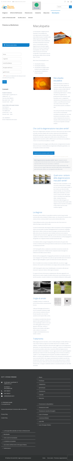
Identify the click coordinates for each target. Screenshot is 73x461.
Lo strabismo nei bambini (10, 441)
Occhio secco (22, 17)
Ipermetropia (42, 387)
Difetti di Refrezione (16, 13)
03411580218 (7, 391)
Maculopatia (55, 13)
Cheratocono (28, 13)
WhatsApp (36, 6)
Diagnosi (5, 13)
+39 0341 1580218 (6, 1)
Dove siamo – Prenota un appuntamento (57, 458)
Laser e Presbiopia (43, 414)
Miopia (40, 377)
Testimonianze (7, 448)
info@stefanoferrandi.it (19, 1)
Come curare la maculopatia (10, 437)
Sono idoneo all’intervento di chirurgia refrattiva (15, 444)
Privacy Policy (11, 77)
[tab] (43, 153)
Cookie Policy (4, 418)
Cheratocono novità (43, 407)
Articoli (30, 17)
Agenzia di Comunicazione (24, 458)
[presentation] (43, 153)
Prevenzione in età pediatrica (46, 404)
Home (44, 458)
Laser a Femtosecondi (8, 17)
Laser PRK (41, 421)
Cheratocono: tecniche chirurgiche (47, 411)
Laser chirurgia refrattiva (45, 425)
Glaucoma (46, 13)
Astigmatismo (42, 384)
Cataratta (38, 13)
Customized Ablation (44, 418)
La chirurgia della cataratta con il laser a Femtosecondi (17, 430)
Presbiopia (41, 380)
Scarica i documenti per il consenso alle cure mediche (14, 409)
